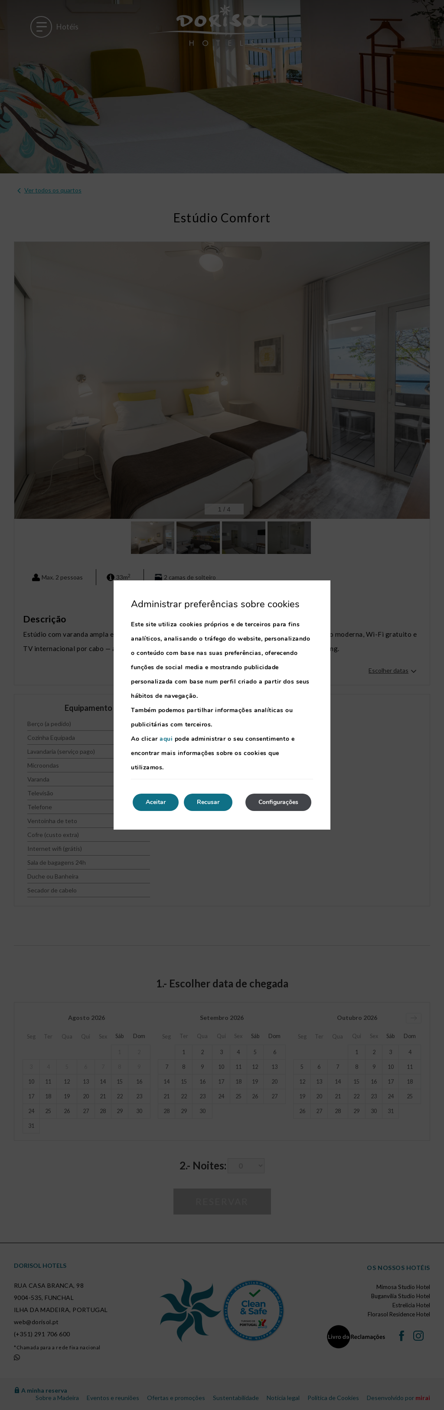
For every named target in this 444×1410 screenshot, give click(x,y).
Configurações (278, 802)
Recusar (208, 802)
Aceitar (156, 802)
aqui (166, 739)
